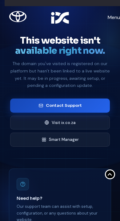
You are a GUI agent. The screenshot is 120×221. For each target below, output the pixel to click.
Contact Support (60, 105)
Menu (114, 17)
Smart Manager (60, 139)
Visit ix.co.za (60, 122)
